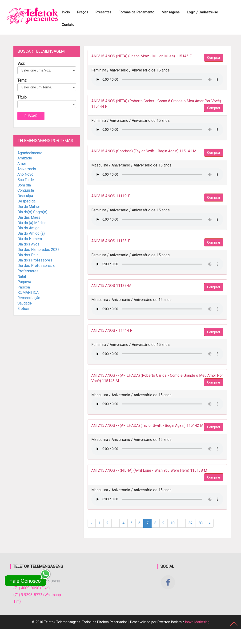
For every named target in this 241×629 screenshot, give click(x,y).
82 (191, 523)
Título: (22, 97)
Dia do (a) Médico (32, 223)
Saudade (24, 303)
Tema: (22, 80)
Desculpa (25, 196)
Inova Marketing (197, 622)
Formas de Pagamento (136, 12)
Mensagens (170, 12)
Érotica (23, 308)
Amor (21, 163)
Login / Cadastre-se (202, 12)
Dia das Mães (28, 217)
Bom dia (24, 185)
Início (66, 12)
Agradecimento (29, 153)
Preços (82, 12)
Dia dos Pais (28, 255)
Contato (68, 25)
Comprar (213, 57)
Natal (21, 276)
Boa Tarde (25, 180)
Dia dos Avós (28, 244)
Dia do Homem (29, 239)
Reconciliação (28, 298)
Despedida (26, 201)
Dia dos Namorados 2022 (38, 249)
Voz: (21, 63)
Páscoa (23, 287)
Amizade (24, 158)
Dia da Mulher (28, 206)
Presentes (103, 12)
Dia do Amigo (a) (31, 233)
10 (172, 523)
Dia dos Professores (34, 260)
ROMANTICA (28, 292)
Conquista (25, 190)
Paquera (24, 282)
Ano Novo (25, 174)
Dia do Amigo (28, 228)
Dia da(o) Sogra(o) (32, 212)
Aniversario (26, 169)
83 (201, 523)
